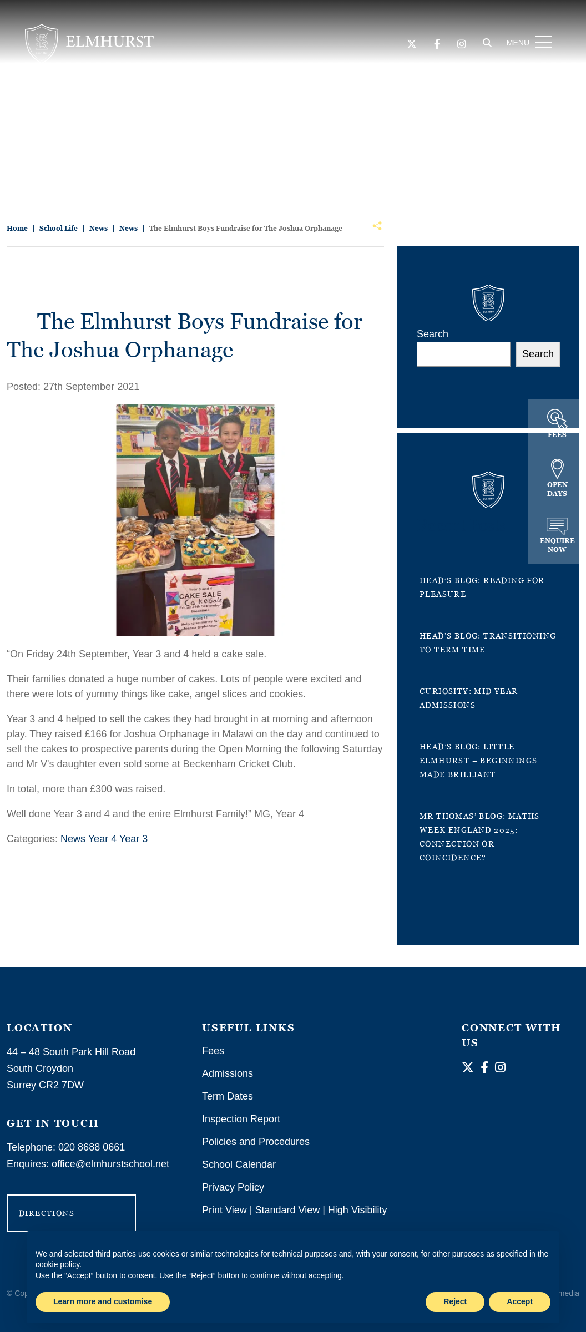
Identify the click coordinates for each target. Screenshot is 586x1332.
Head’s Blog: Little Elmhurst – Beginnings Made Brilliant (478, 760)
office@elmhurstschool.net (110, 1163)
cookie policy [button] (57, 1264)
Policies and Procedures (256, 1141)
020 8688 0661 (91, 1147)
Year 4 (102, 838)
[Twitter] (411, 44)
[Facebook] (436, 44)
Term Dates (227, 1096)
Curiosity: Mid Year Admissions (469, 698)
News (72, 838)
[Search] (486, 44)
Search (432, 334)
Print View (224, 1209)
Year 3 (133, 838)
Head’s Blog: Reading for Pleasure (482, 587)
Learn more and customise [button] (102, 1301)
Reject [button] (455, 1301)
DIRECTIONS (46, 1213)
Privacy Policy (233, 1187)
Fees (213, 1050)
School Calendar (239, 1164)
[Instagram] (460, 44)
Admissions (227, 1073)
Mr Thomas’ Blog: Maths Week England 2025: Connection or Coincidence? (480, 836)
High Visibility (357, 1209)
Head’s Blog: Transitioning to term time (488, 642)
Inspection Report (241, 1119)
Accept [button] (520, 1301)
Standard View (287, 1209)
